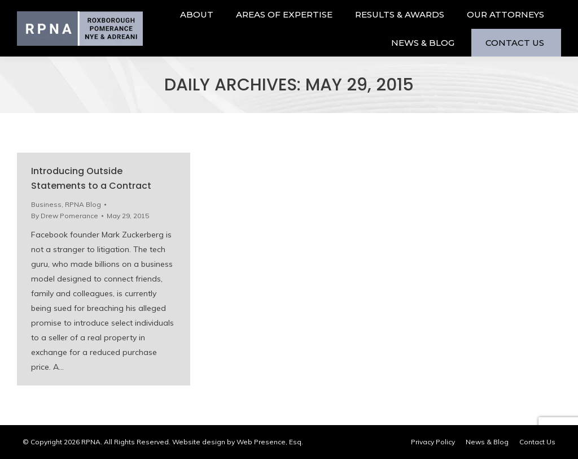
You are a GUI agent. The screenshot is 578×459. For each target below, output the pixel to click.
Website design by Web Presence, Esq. (237, 442)
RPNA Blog (83, 204)
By (64, 215)
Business (46, 204)
